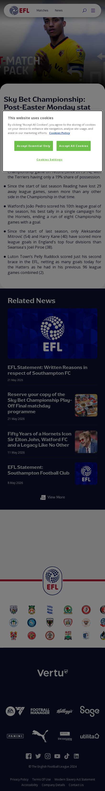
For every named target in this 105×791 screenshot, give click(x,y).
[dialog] (52, 141)
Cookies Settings (50, 159)
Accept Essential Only (33, 145)
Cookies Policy (59, 132)
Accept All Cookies (73, 145)
